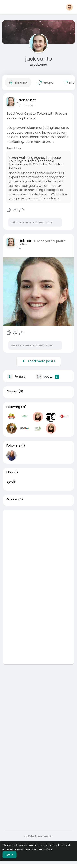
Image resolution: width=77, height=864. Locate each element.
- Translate (32, 105)
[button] (69, 7)
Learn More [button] (45, 849)
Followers (13, 445)
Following (13, 406)
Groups (11, 499)
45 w (21, 105)
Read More (13, 148)
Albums (12, 391)
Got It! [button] (9, 855)
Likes (9, 472)
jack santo (38, 58)
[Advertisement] (38, 548)
